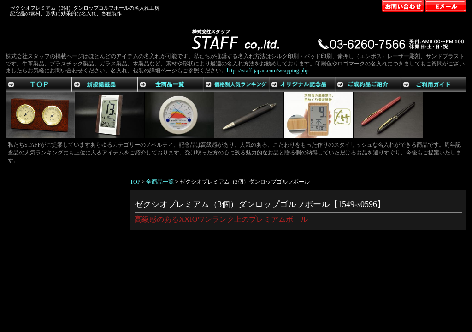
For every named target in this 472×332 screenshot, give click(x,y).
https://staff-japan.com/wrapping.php (268, 70)
